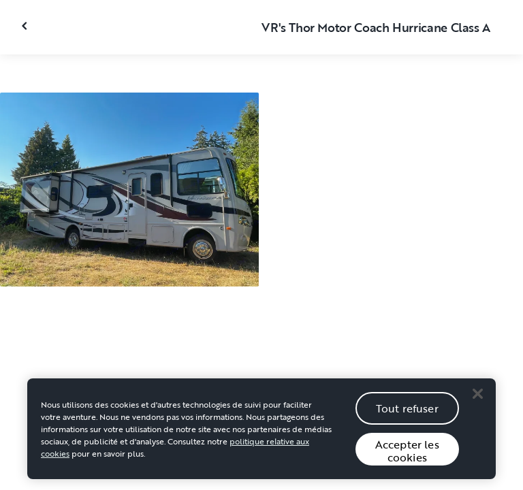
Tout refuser (407, 412)
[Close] (477, 397)
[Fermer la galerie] (26, 26)
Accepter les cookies (407, 455)
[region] (261, 432)
